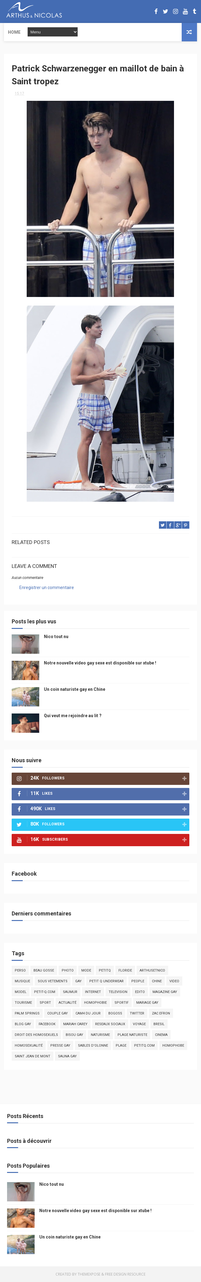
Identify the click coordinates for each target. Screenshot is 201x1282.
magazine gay (165, 992)
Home (14, 32)
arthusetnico (152, 970)
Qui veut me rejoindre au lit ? (73, 715)
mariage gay (147, 1003)
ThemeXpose (89, 1274)
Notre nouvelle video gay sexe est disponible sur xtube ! (100, 662)
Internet (93, 992)
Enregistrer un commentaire (46, 587)
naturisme (100, 1035)
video (174, 981)
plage (121, 1046)
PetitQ (105, 970)
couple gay (57, 1013)
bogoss (115, 1013)
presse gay (60, 1046)
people (137, 981)
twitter (137, 1013)
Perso (20, 970)
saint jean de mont (32, 1056)
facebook (47, 1024)
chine (157, 981)
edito (140, 992)
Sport (45, 1003)
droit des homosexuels (36, 1035)
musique (22, 981)
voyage (139, 1024)
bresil (158, 1024)
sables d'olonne (93, 1046)
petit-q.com (44, 992)
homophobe (173, 1046)
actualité (67, 1003)
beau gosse (43, 970)
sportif (121, 1003)
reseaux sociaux (110, 1024)
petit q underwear (106, 981)
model (20, 992)
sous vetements (53, 981)
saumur (70, 992)
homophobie (95, 1003)
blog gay (23, 1024)
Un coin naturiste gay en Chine (74, 689)
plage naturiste (132, 1035)
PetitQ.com (144, 1046)
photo (68, 970)
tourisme (23, 1003)
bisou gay (74, 1035)
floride (125, 970)
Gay (78, 981)
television (118, 992)
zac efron (161, 1013)
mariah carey (75, 1024)
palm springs (27, 1013)
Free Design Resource (125, 1274)
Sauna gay (67, 1056)
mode (86, 970)
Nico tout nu (56, 636)
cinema (161, 1035)
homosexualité (29, 1046)
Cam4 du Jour (88, 1013)
